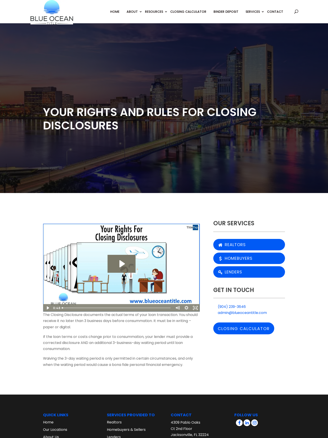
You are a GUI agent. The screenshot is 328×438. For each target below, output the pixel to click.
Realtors (232, 244)
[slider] (116, 308)
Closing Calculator (188, 11)
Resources (154, 11)
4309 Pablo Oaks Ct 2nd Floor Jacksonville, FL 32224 (190, 428)
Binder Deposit (226, 11)
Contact (275, 11)
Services (253, 11)
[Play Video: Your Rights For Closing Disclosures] (122, 264)
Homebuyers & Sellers (126, 429)
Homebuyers (235, 258)
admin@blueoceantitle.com (240, 312)
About (132, 11)
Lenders (230, 272)
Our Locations (55, 429)
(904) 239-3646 (229, 306)
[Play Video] (47, 308)
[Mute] (177, 308)
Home (114, 11)
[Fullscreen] (195, 308)
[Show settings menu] (186, 308)
